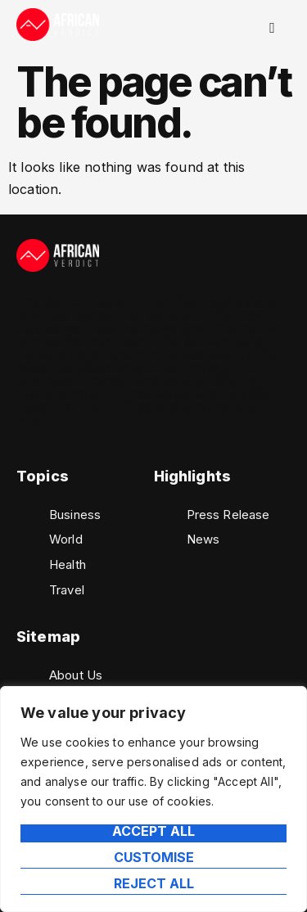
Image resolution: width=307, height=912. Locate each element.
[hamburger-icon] (272, 28)
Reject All (154, 884)
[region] (153, 799)
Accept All (153, 831)
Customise (154, 858)
